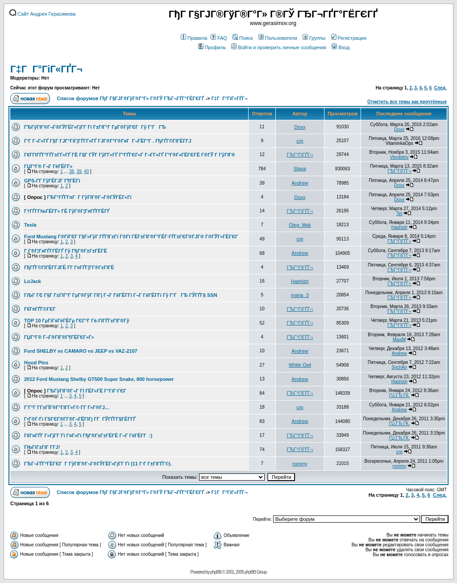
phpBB (215, 572)
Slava (300, 168)
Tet (399, 213)
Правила (194, 38)
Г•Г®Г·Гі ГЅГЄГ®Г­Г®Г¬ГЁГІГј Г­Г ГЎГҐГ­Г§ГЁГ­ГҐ (80, 419)
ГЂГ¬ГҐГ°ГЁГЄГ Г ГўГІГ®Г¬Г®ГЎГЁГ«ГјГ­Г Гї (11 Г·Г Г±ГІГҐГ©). (98, 463)
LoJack (32, 281)
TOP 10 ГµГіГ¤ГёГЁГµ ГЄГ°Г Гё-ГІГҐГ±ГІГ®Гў (76, 320)
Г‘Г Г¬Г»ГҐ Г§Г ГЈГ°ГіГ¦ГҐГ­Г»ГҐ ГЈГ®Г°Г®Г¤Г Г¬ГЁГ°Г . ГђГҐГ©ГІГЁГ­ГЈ (107, 141)
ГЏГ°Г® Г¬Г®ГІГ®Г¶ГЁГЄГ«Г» (59, 337)
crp (299, 141)
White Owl (300, 365)
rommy (299, 463)
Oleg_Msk (300, 225)
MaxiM (399, 339)
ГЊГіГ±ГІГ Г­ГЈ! (42, 447)
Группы (314, 38)
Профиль (212, 47)
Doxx (299, 127)
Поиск (243, 38)
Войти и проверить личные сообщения (278, 47)
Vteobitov (399, 157)
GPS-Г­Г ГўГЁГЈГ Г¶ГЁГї (52, 180)
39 (78, 171)
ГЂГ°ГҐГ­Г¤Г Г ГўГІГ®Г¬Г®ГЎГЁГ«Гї (89, 197)
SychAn (399, 367)
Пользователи (277, 38)
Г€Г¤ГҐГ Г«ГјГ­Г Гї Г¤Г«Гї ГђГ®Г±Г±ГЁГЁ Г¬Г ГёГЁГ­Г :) (88, 435)
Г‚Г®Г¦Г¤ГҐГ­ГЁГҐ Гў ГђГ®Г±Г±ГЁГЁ (65, 250)
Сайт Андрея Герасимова (42, 14)
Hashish (399, 227)
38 (71, 171)
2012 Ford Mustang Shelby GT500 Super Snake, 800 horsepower (99, 379)
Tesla (30, 225)
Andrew (299, 183)
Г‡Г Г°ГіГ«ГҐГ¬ (46, 69)
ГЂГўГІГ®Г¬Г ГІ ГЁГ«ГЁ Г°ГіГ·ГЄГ (87, 390)
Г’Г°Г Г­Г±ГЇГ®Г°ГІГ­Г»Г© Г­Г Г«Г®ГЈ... (66, 407)
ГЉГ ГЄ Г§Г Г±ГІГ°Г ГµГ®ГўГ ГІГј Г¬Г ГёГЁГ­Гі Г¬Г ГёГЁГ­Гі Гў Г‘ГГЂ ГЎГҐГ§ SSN (120, 295)
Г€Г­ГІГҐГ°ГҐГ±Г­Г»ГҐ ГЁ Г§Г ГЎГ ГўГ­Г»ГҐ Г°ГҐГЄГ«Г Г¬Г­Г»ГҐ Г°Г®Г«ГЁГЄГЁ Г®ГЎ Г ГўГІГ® (129, 154)
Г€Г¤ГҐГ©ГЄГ (40, 309)
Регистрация (348, 38)
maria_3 (300, 295)
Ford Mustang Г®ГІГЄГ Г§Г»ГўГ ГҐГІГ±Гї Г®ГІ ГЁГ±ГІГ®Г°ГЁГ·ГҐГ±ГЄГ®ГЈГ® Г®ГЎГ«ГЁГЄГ (131, 236)
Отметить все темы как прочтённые (407, 101)
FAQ (219, 38)
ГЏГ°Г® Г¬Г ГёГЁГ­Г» (48, 166)
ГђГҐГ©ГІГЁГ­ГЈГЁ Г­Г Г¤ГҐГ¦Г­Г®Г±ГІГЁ (69, 267)
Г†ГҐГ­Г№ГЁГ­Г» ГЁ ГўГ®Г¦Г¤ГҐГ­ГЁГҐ (67, 211)
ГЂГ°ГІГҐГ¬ (300, 154)
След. (440, 87)
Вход (340, 47)
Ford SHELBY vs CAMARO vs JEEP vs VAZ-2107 (80, 351)
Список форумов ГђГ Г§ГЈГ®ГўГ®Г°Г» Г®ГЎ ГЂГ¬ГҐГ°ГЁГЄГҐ (130, 98)
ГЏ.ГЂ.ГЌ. (399, 395)
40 (86, 171)
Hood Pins (36, 362)
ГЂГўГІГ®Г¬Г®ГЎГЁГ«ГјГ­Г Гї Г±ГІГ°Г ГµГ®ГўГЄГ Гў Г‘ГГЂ (95, 127)
